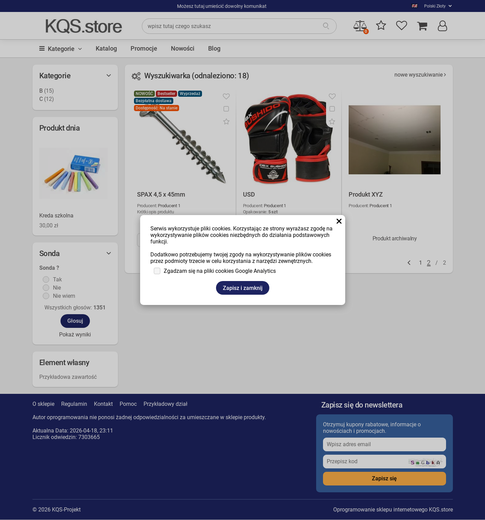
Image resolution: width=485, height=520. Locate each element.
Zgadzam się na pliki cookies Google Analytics (220, 271)
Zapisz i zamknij (242, 288)
